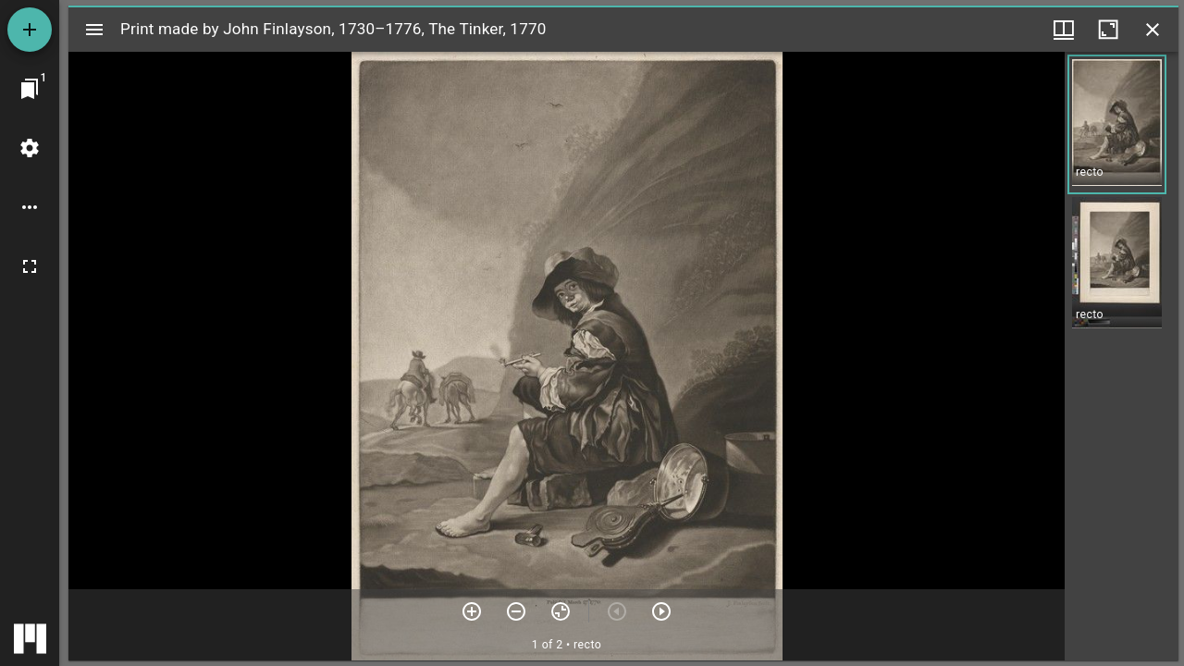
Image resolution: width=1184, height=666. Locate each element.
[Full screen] (29, 266)
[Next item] (661, 611)
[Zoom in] (472, 611)
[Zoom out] (516, 611)
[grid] (1121, 356)
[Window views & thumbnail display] (1064, 29)
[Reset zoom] (560, 611)
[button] (1117, 124)
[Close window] (1152, 29)
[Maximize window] (1108, 29)
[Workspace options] (29, 207)
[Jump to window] (29, 89)
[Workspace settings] (29, 148)
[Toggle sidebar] (94, 29)
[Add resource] (29, 29)
